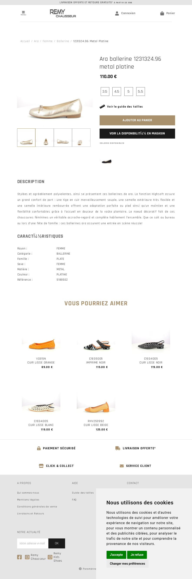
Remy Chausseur (35, 557)
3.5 (104, 91)
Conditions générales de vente (37, 506)
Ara (36, 41)
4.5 (116, 91)
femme (48, 41)
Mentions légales (28, 499)
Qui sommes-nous (28, 492)
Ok (57, 543)
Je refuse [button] (137, 554)
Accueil (25, 41)
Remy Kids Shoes (55, 557)
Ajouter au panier (137, 120)
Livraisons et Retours (30, 513)
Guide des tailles (83, 492)
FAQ (74, 499)
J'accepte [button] (116, 554)
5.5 (140, 91)
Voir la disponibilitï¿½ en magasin (137, 133)
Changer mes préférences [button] (127, 563)
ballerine (63, 41)
